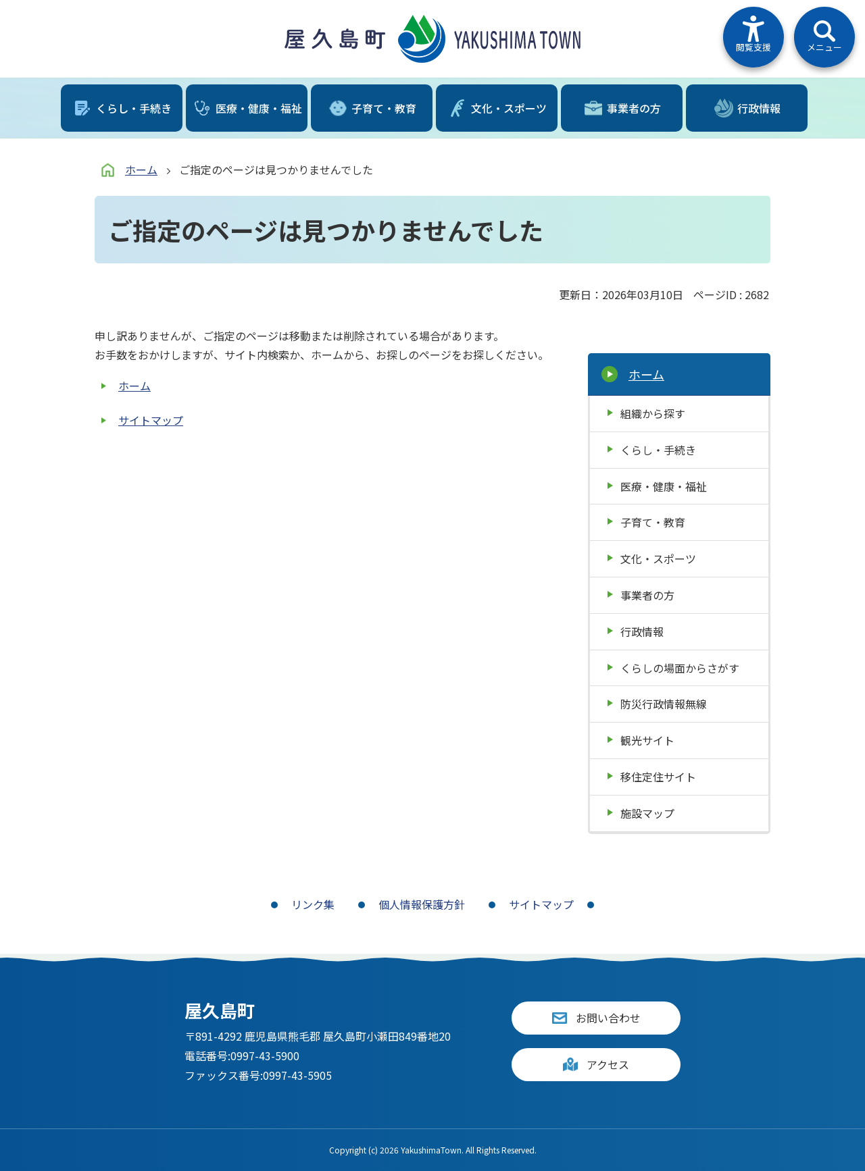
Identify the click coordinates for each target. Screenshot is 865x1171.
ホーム (141, 169)
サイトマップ (150, 420)
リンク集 (313, 904)
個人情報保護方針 (421, 904)
